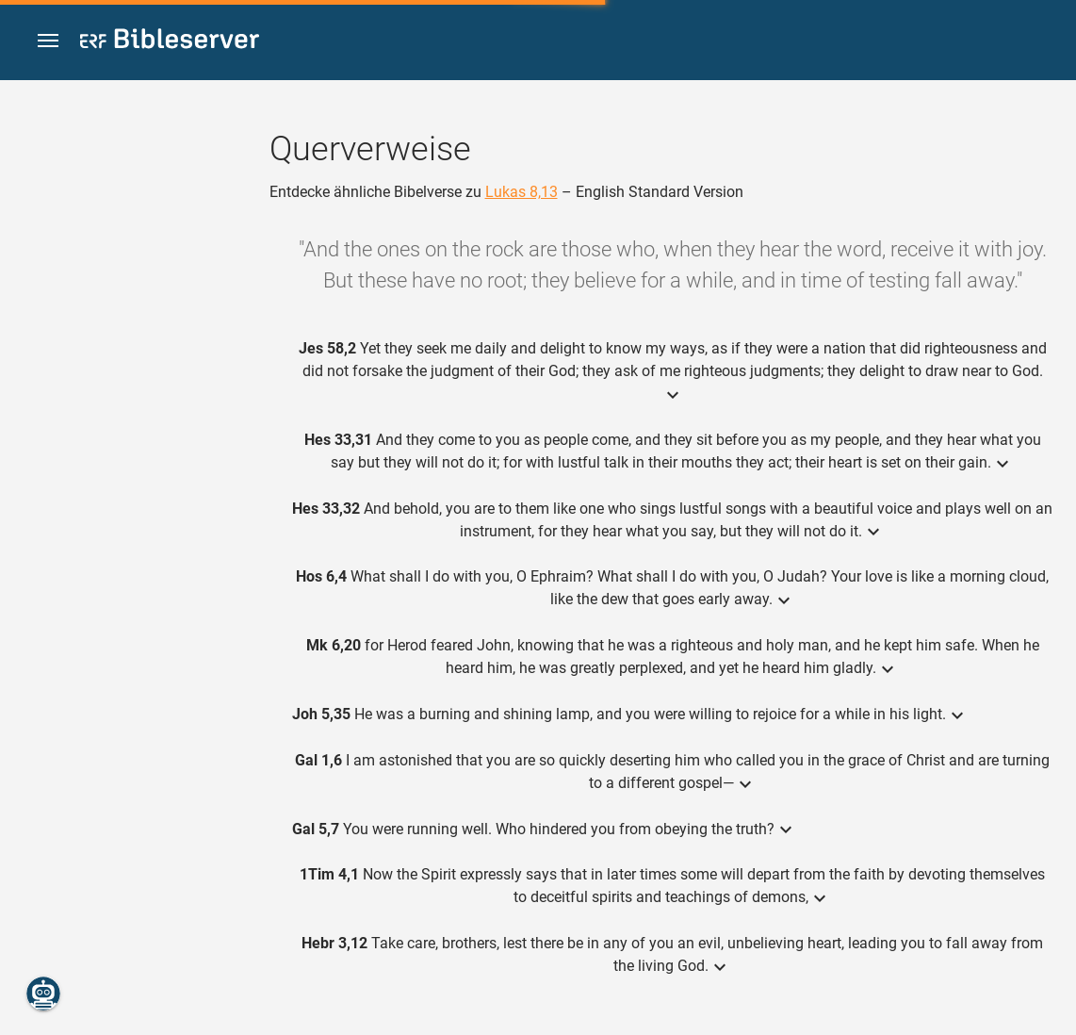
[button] (48, 41)
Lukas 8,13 (521, 192)
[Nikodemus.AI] (43, 993)
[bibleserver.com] (169, 42)
